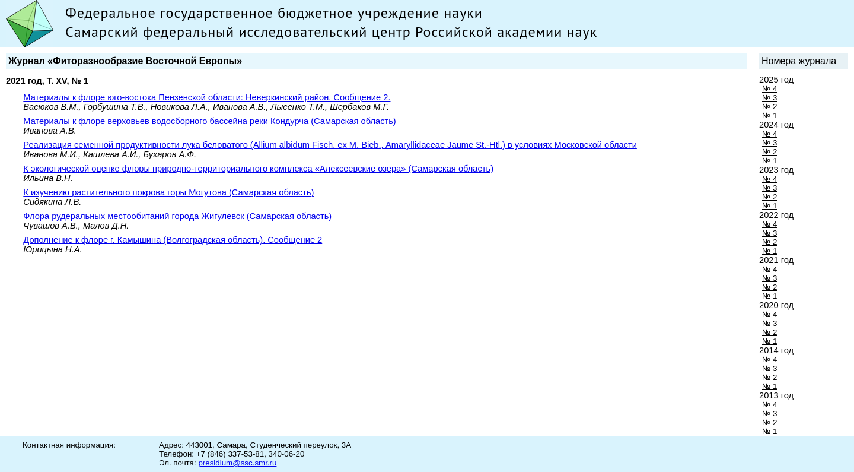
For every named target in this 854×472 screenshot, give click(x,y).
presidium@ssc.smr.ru (237, 462)
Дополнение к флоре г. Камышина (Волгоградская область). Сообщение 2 (172, 240)
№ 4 (769, 88)
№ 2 (769, 106)
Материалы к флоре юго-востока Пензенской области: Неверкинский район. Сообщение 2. (206, 97)
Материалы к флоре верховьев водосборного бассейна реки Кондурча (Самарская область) (209, 121)
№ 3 (769, 97)
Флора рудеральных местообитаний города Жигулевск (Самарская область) (177, 216)
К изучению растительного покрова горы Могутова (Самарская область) (168, 192)
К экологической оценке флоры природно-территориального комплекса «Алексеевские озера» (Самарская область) (258, 168)
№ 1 (769, 115)
